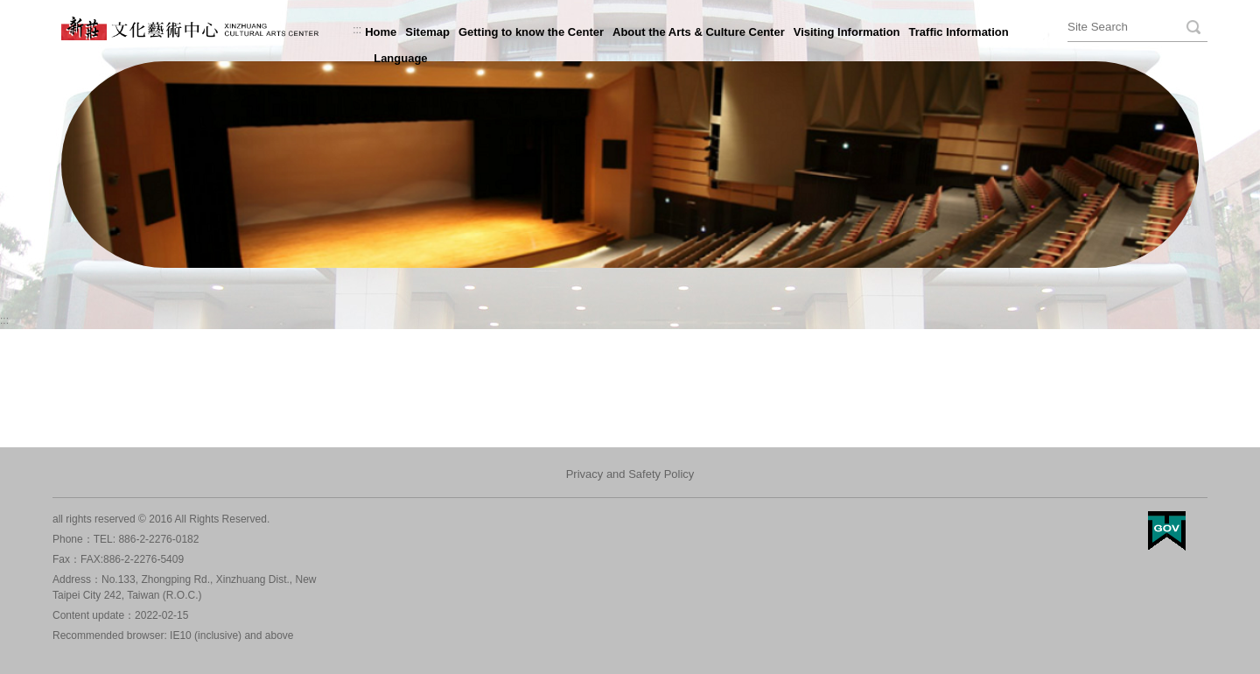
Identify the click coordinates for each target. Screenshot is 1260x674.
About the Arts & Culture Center (698, 32)
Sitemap (427, 32)
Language (400, 58)
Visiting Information (847, 32)
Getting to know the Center (531, 32)
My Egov (1167, 531)
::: (357, 30)
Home (380, 32)
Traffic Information (959, 32)
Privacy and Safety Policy (630, 474)
